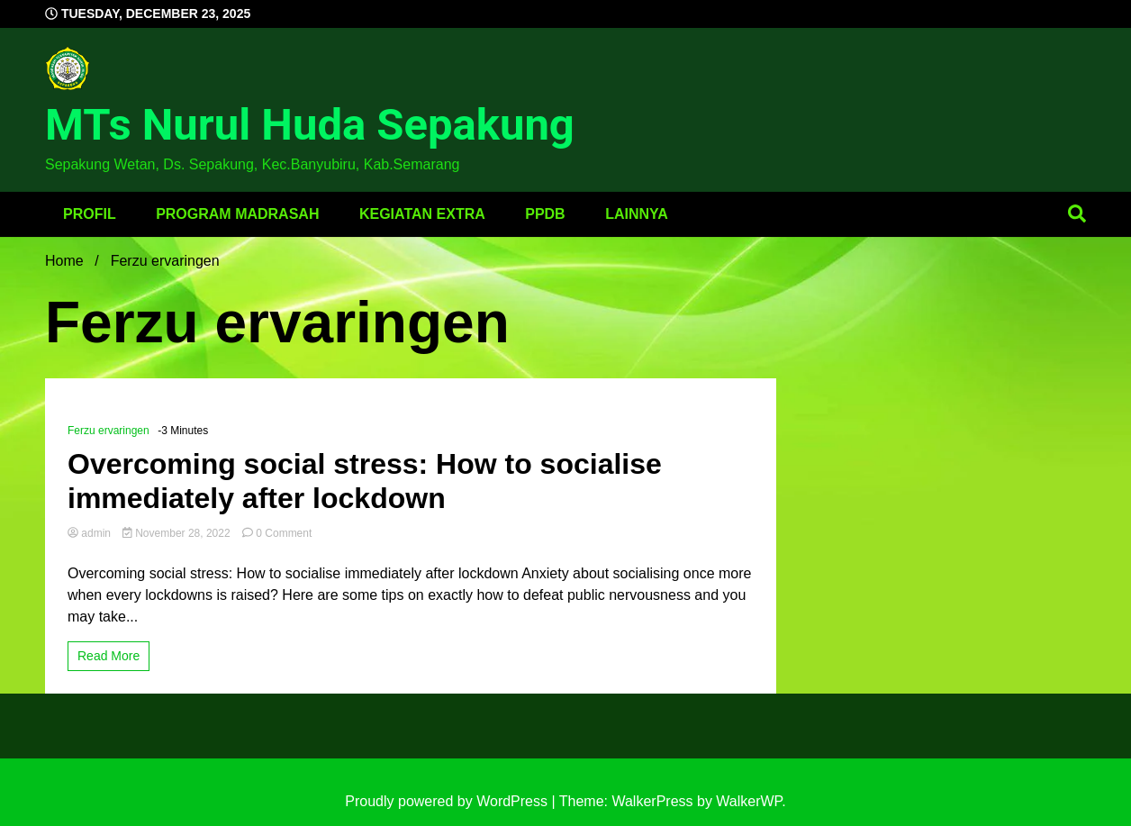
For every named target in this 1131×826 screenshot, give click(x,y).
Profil (89, 214)
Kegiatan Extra (422, 214)
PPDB (545, 214)
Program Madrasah (237, 214)
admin (90, 533)
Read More (108, 656)
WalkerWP (749, 801)
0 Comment (284, 533)
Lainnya (636, 214)
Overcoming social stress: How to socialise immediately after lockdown (365, 481)
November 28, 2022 (177, 533)
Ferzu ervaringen (108, 430)
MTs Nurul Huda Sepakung (310, 124)
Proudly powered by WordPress (448, 801)
